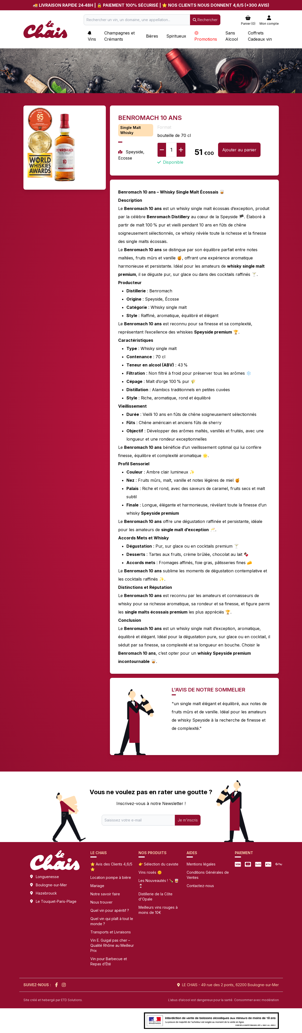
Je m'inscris (188, 820)
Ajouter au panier (239, 149)
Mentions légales (201, 864)
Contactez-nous (200, 885)
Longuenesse (47, 876)
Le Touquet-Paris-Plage (56, 901)
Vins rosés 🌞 (150, 872)
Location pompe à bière (110, 877)
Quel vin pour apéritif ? (109, 910)
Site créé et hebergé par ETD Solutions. (53, 1000)
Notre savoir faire (105, 894)
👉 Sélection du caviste (158, 864)
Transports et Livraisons (110, 932)
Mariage (97, 885)
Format (164, 127)
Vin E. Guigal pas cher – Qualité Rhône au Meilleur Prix (112, 945)
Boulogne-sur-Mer (51, 885)
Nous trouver (101, 902)
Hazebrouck (46, 893)
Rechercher (205, 19)
